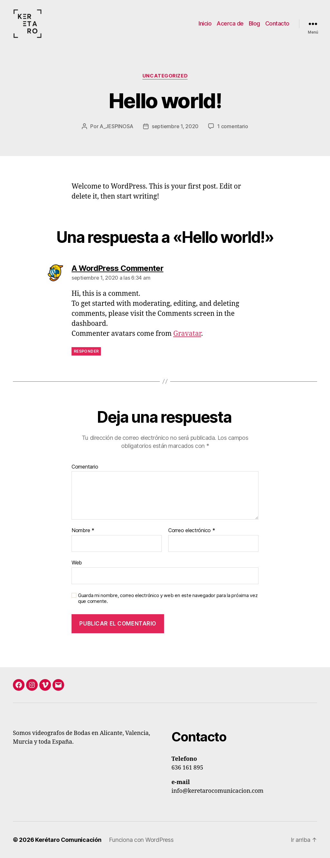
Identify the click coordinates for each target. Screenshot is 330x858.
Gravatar (187, 333)
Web (77, 562)
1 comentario (232, 126)
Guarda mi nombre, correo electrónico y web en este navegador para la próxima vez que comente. (167, 599)
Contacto (277, 23)
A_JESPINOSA (116, 126)
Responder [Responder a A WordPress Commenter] (86, 351)
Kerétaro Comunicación (68, 839)
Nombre (83, 530)
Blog (254, 23)
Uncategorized (165, 76)
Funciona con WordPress (141, 839)
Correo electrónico (191, 530)
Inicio (205, 23)
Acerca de (230, 23)
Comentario (85, 467)
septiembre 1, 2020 (175, 126)
